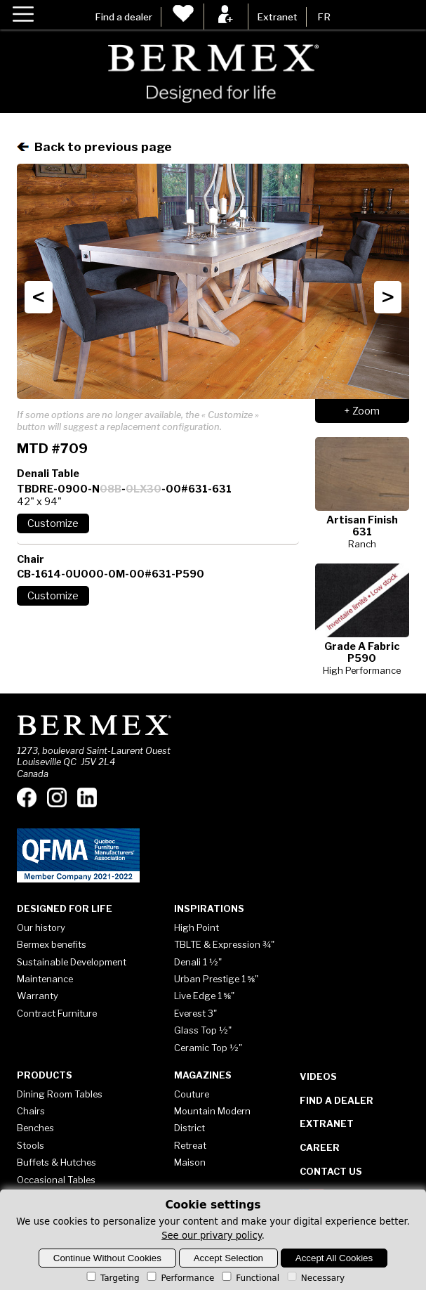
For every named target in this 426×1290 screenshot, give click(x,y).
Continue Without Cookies (107, 1258)
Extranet (277, 16)
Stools (30, 1145)
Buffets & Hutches (56, 1162)
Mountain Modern (212, 1110)
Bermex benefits (51, 944)
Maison (190, 1162)
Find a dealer (123, 16)
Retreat (190, 1145)
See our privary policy (211, 1235)
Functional (249, 1278)
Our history (41, 927)
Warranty (37, 995)
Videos (318, 1076)
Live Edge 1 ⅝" (204, 995)
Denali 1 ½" (198, 961)
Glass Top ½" (203, 1030)
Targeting (112, 1278)
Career (320, 1147)
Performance (179, 1278)
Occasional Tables (56, 1179)
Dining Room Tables (59, 1094)
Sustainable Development (71, 961)
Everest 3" (195, 1013)
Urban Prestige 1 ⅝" (216, 978)
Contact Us (331, 1171)
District (189, 1127)
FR (324, 16)
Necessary (315, 1278)
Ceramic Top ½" (208, 1047)
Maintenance (45, 978)
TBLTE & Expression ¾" (224, 944)
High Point (196, 927)
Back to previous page (94, 146)
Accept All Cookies (334, 1258)
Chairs (31, 1110)
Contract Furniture (57, 1013)
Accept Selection (228, 1258)
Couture (191, 1094)
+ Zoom (362, 411)
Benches (35, 1127)
